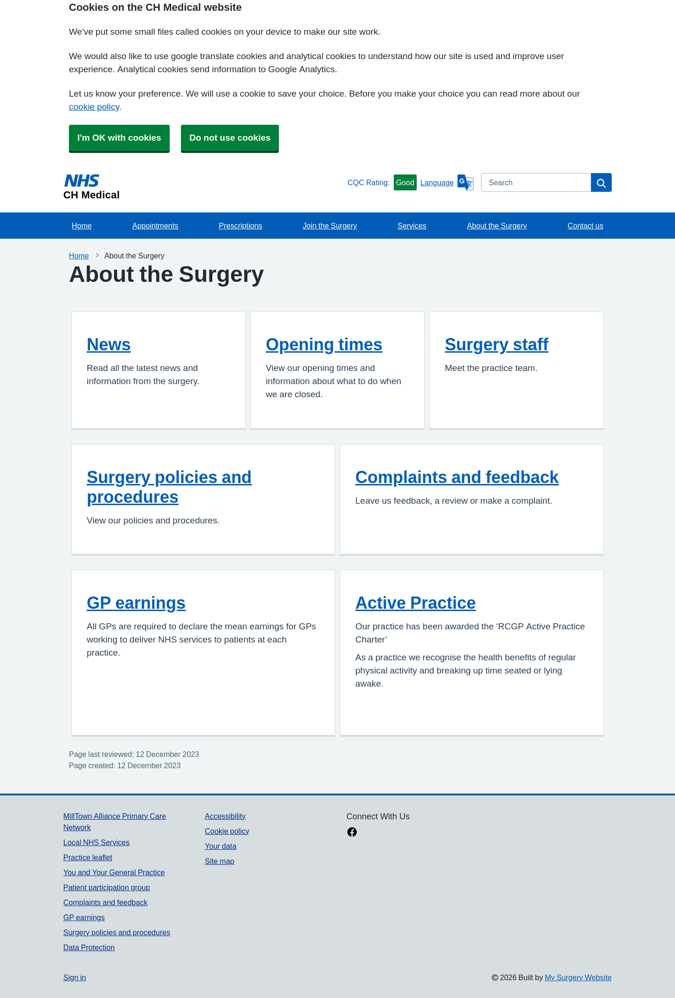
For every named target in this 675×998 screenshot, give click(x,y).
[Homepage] (203, 186)
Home (82, 225)
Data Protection (89, 947)
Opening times (324, 344)
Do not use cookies (229, 137)
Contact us (585, 225)
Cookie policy (227, 831)
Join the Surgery (330, 225)
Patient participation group (106, 887)
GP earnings (136, 602)
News (109, 344)
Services (412, 225)
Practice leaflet (87, 857)
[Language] (446, 182)
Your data (220, 846)
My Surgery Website (578, 977)
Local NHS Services (96, 842)
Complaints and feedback (457, 477)
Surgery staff (496, 344)
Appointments (155, 225)
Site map (219, 861)
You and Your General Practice (114, 872)
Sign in (74, 977)
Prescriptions (240, 225)
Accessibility (225, 816)
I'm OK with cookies (119, 137)
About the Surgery (497, 225)
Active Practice (415, 602)
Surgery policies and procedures (169, 487)
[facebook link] (352, 832)
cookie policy (94, 106)
